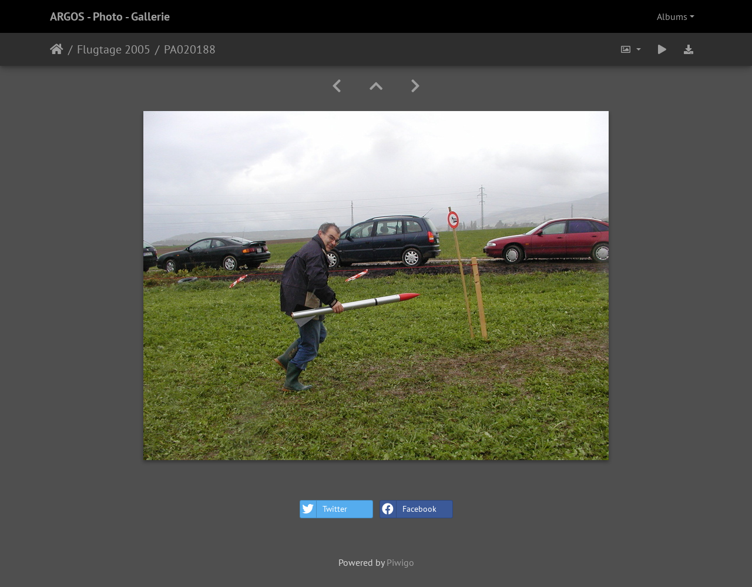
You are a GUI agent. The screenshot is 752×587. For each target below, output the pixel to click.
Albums (672, 16)
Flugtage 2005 (113, 49)
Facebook (408, 509)
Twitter (323, 509)
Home (56, 49)
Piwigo (400, 562)
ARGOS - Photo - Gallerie (110, 16)
